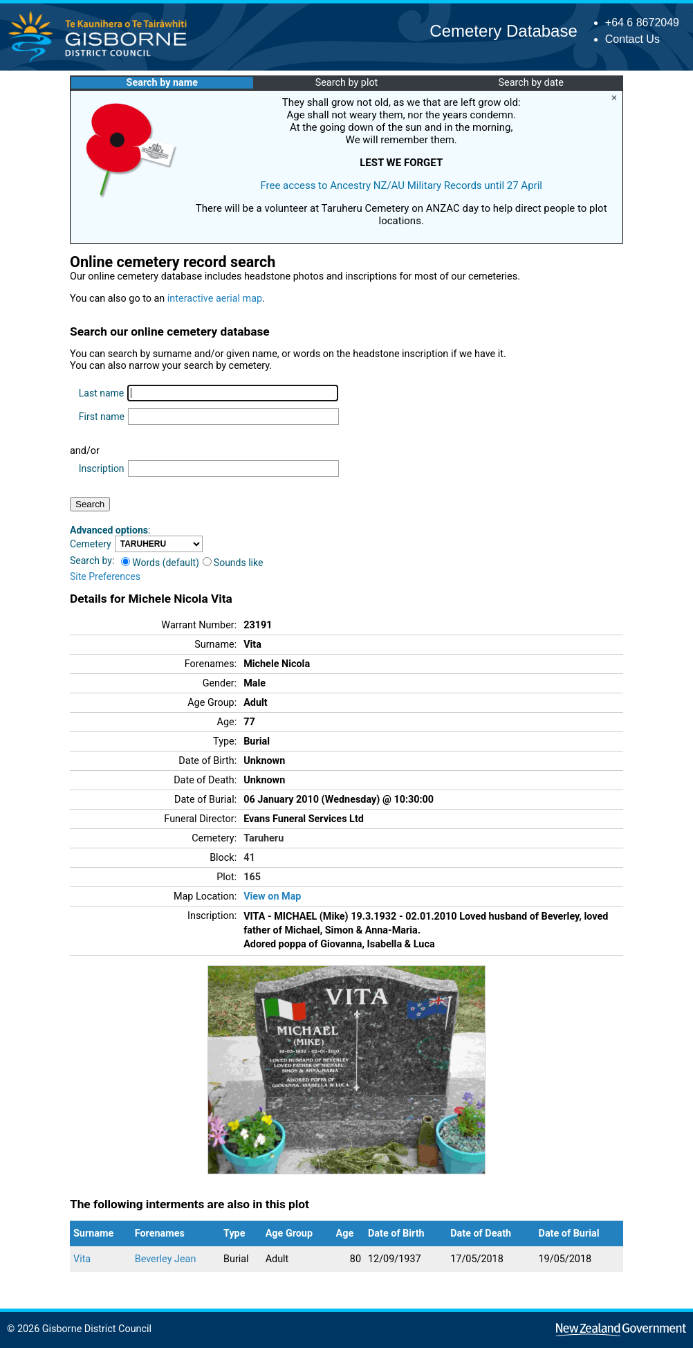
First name (101, 416)
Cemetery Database (503, 30)
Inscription (101, 468)
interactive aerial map (214, 298)
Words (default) (160, 562)
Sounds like (233, 562)
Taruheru (263, 838)
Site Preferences (105, 576)
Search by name (162, 83)
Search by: (92, 560)
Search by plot (346, 83)
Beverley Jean (165, 1259)
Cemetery (90, 543)
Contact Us (632, 39)
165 (252, 877)
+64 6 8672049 (642, 22)
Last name (101, 393)
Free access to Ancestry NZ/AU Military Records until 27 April (401, 185)
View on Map (272, 896)
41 (249, 858)
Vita (82, 1259)
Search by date (530, 83)
